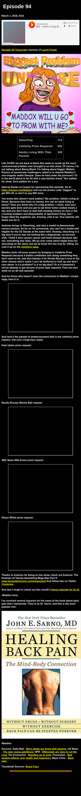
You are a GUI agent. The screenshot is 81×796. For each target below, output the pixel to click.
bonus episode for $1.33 (65, 589)
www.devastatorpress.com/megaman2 (24, 581)
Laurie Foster (49, 50)
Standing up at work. (40, 755)
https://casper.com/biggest (17, 190)
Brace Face (32, 766)
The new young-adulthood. (18, 752)
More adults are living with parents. (46, 749)
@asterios (7, 584)
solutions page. (30, 247)
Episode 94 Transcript (14, 50)
